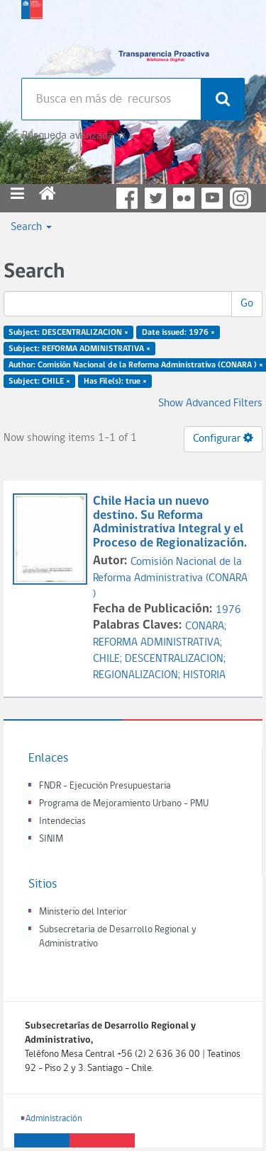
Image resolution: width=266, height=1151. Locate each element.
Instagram (240, 198)
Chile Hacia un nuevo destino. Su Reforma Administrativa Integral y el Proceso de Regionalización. (171, 522)
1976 (228, 610)
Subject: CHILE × (39, 381)
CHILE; (109, 659)
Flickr (183, 198)
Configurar (223, 438)
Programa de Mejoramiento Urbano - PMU (124, 803)
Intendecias (62, 821)
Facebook (127, 198)
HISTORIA (204, 675)
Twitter (155, 198)
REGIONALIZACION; (138, 675)
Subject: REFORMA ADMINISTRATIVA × (79, 349)
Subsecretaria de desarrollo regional (32, 35)
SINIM (51, 839)
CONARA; (205, 626)
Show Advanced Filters (210, 403)
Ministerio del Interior (83, 912)
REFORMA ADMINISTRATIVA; (157, 642)
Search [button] (31, 227)
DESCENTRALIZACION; (175, 659)
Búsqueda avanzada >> (73, 136)
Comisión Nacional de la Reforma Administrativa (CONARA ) (170, 578)
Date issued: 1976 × (178, 332)
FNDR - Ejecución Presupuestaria (105, 786)
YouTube (212, 198)
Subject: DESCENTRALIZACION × (68, 332)
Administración (54, 1118)
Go (246, 303)
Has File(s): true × (115, 381)
